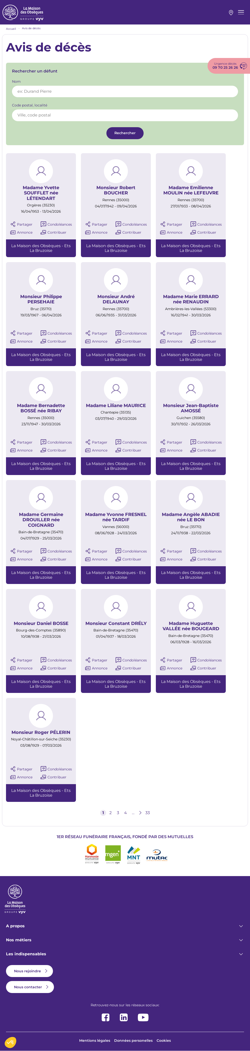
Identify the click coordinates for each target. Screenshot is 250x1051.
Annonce (24, 232)
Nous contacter (28, 987)
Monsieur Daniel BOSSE (41, 623)
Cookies (164, 1040)
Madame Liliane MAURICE (116, 405)
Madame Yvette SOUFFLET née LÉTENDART (41, 193)
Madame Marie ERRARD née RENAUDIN (191, 299)
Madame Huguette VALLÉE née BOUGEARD (191, 626)
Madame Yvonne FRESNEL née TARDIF (116, 517)
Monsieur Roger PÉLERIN (40, 732)
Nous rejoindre (27, 971)
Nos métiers (18, 940)
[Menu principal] (241, 12)
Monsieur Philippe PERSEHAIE (41, 299)
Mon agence (231, 13)
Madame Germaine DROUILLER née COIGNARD (41, 520)
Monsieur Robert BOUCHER (115, 190)
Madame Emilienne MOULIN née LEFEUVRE (191, 190)
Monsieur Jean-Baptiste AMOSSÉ (191, 408)
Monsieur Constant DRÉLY (116, 623)
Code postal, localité (29, 105)
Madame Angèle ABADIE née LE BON (191, 517)
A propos (15, 926)
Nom (16, 81)
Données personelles (133, 1040)
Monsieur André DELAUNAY (116, 299)
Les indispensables (26, 954)
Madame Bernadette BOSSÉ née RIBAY (41, 408)
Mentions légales (94, 1040)
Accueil (11, 28)
